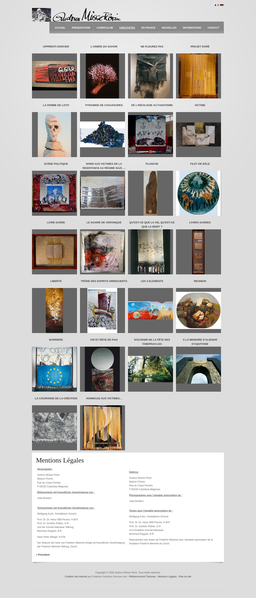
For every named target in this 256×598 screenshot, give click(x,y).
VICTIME (200, 105)
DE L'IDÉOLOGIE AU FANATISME (152, 105)
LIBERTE (56, 281)
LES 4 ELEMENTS (152, 281)
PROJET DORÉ (200, 46)
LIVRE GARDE (56, 222)
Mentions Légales (167, 576)
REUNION (200, 281)
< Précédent (43, 554)
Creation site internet (76, 576)
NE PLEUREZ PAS (152, 46)
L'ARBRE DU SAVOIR (104, 46)
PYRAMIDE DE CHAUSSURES (104, 105)
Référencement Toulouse (142, 576)
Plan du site (185, 576)
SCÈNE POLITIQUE (56, 163)
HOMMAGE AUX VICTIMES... (104, 398)
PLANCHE (152, 163)
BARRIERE (56, 339)
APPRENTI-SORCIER (56, 46)
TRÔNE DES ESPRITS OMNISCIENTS (104, 281)
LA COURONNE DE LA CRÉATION (56, 398)
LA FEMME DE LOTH (56, 105)
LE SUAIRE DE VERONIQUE (103, 222)
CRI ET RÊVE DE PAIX (104, 339)
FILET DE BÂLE (200, 163)
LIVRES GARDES (200, 222)
